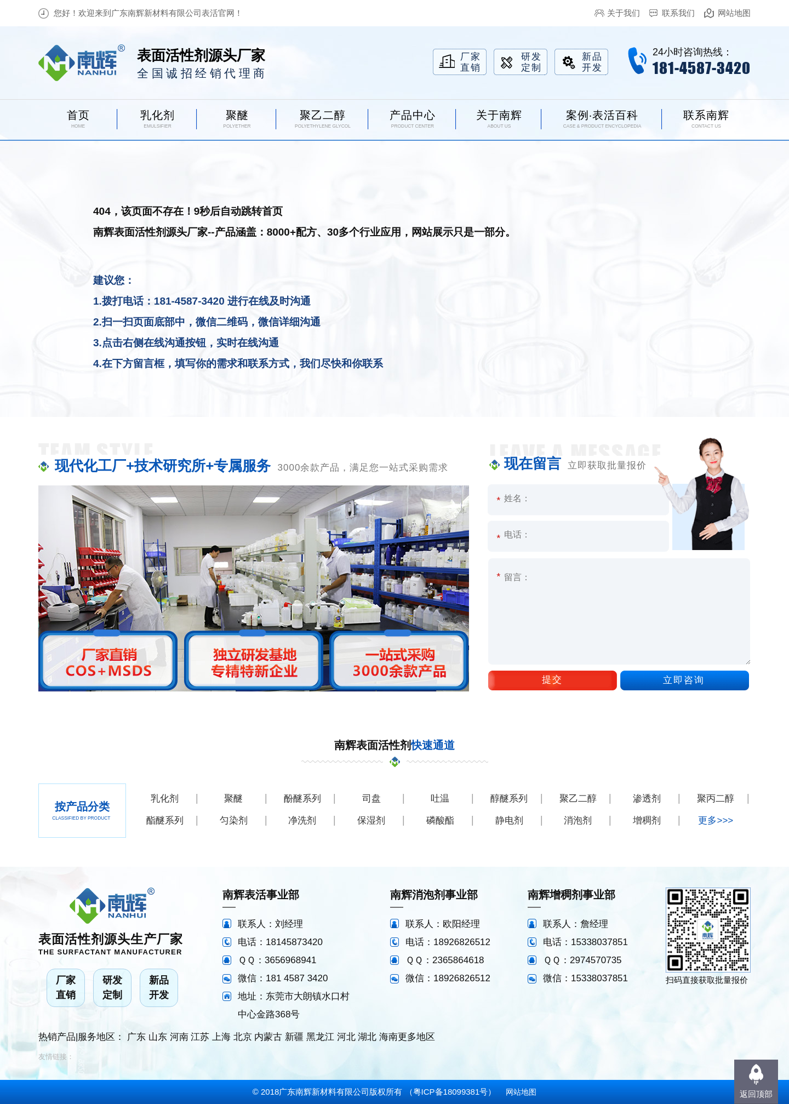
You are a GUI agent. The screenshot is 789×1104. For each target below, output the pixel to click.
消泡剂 (578, 820)
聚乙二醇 (578, 798)
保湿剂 (371, 820)
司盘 (371, 798)
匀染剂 (234, 820)
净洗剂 (302, 820)
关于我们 (623, 13)
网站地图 (734, 13)
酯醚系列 (165, 820)
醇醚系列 (509, 798)
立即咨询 (684, 680)
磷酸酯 (440, 820)
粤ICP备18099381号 (450, 1091)
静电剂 (509, 820)
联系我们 (678, 13)
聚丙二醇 (715, 798)
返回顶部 (756, 1094)
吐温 (440, 798)
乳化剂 (165, 798)
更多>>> (715, 820)
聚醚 (233, 798)
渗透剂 (647, 798)
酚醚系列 (302, 798)
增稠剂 (647, 820)
